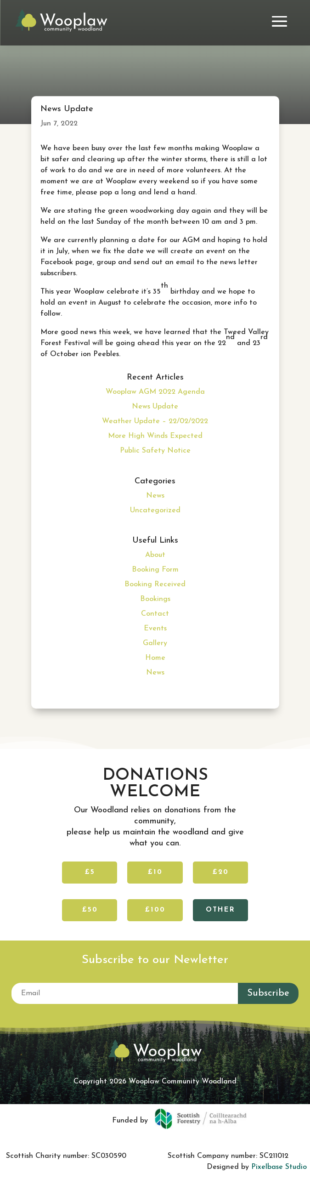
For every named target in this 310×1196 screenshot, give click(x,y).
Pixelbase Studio (279, 1167)
